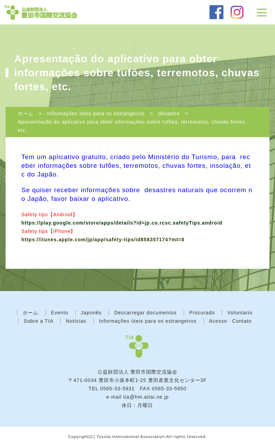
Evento (59, 312)
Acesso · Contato (230, 321)
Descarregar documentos (145, 312)
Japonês (91, 312)
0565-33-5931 (117, 388)
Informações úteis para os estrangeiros (96, 113)
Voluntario (239, 312)
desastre (169, 113)
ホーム (25, 113)
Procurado (202, 312)
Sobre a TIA (38, 321)
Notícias (76, 321)
